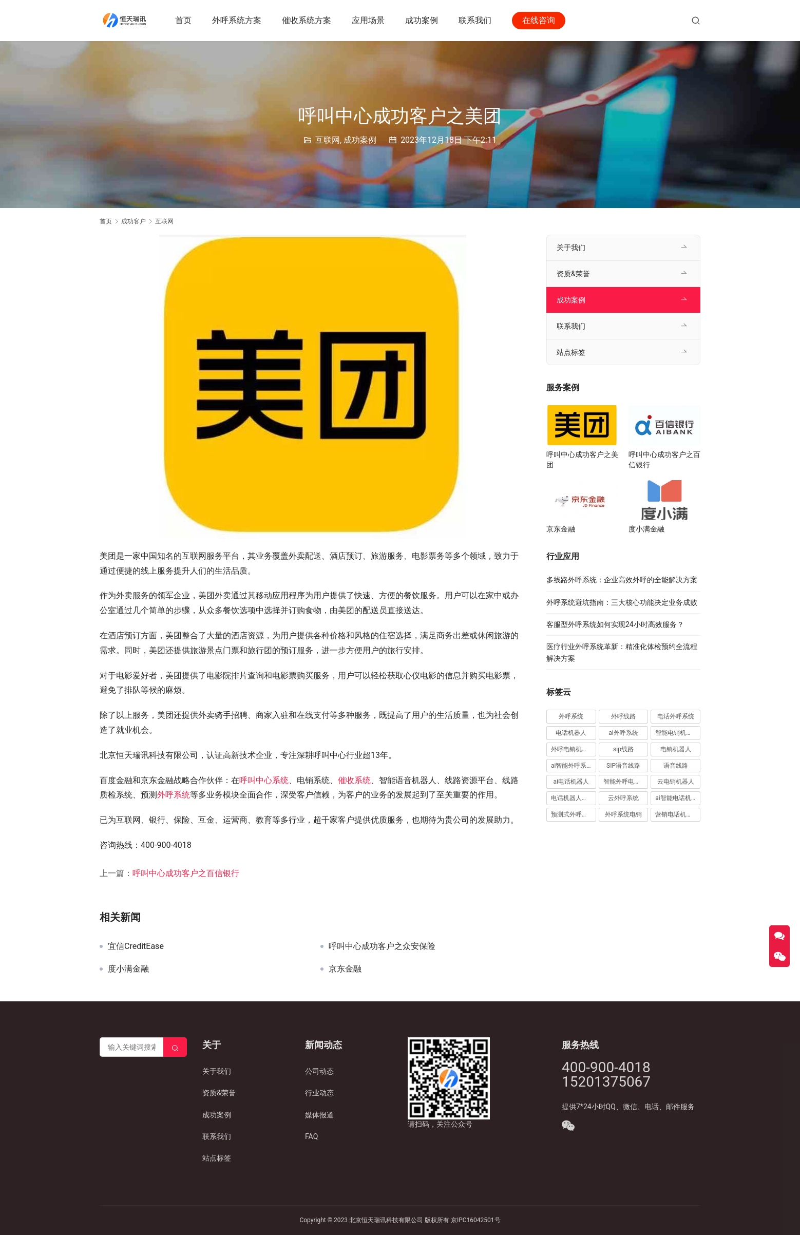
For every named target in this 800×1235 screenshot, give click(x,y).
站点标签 (571, 352)
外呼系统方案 (237, 20)
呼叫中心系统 (264, 780)
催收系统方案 (307, 20)
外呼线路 (623, 716)
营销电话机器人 (676, 814)
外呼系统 (173, 795)
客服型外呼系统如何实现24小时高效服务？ (615, 624)
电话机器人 (571, 732)
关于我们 (571, 247)
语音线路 (675, 765)
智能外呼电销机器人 (626, 781)
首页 (184, 20)
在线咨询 (539, 20)
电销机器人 (675, 749)
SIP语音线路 (623, 765)
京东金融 (345, 969)
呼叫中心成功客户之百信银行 (185, 873)
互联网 (327, 140)
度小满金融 (128, 969)
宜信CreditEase (136, 946)
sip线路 (623, 749)
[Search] (175, 1047)
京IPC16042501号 (476, 1220)
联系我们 (475, 20)
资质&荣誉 (573, 274)
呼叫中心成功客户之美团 (582, 459)
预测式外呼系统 (572, 814)
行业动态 (319, 1093)
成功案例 (422, 20)
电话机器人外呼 (572, 798)
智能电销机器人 (676, 732)
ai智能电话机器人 (677, 798)
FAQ (311, 1136)
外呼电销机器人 (572, 749)
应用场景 (368, 20)
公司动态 (319, 1071)
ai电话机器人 (571, 781)
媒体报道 (319, 1115)
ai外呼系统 (623, 732)
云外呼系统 (623, 798)
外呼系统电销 (623, 814)
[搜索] (695, 20)
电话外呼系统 (675, 716)
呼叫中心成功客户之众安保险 (382, 946)
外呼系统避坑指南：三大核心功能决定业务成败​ (621, 602)
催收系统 (354, 780)
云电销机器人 (675, 781)
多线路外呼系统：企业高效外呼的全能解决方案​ (621, 580)
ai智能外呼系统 (572, 765)
